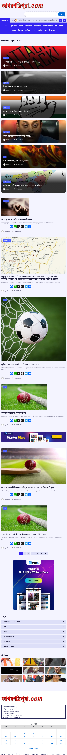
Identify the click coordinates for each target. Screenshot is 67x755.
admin (9, 65)
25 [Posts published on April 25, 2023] (15, 743)
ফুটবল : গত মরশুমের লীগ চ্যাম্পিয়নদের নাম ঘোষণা (20, 364)
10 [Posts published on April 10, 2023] (6, 737)
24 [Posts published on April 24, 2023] (6, 743)
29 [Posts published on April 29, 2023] (52, 743)
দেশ (5, 157)
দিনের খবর (6, 107)
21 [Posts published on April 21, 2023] (43, 740)
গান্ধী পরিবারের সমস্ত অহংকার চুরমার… (17, 136)
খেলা (5, 300)
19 (37, 553)
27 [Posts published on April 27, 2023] (33, 743)
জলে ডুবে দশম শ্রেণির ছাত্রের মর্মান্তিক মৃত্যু (16, 219)
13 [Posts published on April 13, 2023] (33, 737)
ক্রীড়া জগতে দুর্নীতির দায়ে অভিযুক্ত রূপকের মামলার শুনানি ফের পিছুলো (27, 487)
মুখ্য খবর (6, 58)
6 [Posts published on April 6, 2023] (33, 733)
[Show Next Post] (64, 20)
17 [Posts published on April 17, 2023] (6, 740)
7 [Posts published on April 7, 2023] (42, 733)
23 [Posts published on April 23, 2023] (61, 740)
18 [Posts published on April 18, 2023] (15, 740)
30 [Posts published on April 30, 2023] (61, 743)
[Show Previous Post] (60, 20)
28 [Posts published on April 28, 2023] (43, 743)
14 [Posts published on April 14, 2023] (43, 737)
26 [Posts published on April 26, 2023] (24, 743)
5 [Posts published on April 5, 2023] (24, 733)
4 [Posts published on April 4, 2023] (15, 733)
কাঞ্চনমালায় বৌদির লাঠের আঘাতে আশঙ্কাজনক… (21, 62)
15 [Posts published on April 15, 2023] (52, 737)
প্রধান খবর (6, 132)
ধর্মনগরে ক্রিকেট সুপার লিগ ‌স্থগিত (13, 413)
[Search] (61, 14)
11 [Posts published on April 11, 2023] (15, 737)
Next (43, 553)
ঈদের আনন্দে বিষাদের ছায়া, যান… (15, 86)
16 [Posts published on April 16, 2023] (61, 737)
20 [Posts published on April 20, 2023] (33, 740)
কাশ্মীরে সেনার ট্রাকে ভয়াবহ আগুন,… (17, 161)
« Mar (31, 749)
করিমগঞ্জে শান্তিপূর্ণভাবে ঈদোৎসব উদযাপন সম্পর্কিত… (23, 185)
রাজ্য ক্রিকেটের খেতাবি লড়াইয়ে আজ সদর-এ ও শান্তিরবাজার (23, 534)
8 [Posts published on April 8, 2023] (51, 733)
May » (36, 749)
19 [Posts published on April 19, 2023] (24, 740)
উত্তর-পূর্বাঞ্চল (7, 181)
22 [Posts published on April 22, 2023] (52, 740)
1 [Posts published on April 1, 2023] (51, 730)
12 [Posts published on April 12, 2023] (24, 737)
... (32, 553)
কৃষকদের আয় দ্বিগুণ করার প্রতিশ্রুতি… (17, 111)
